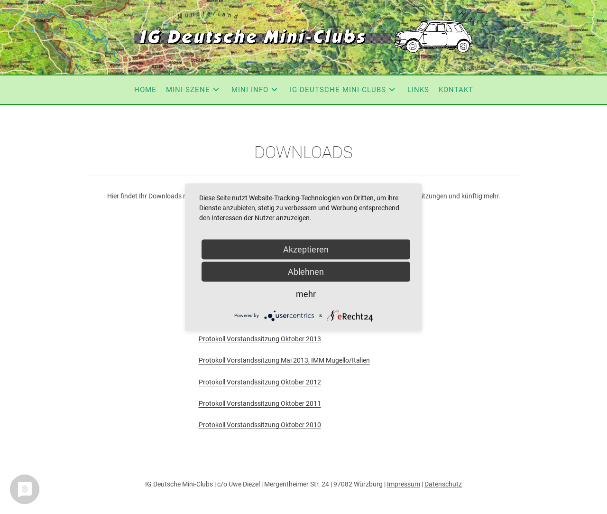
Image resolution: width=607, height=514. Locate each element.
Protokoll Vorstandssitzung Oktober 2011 (260, 403)
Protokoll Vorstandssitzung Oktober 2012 (260, 382)
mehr (306, 294)
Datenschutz (443, 484)
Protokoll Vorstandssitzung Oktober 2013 (260, 339)
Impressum (403, 484)
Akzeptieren (306, 249)
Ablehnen (306, 271)
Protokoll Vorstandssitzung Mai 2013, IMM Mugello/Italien (284, 360)
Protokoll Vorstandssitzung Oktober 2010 (260, 425)
